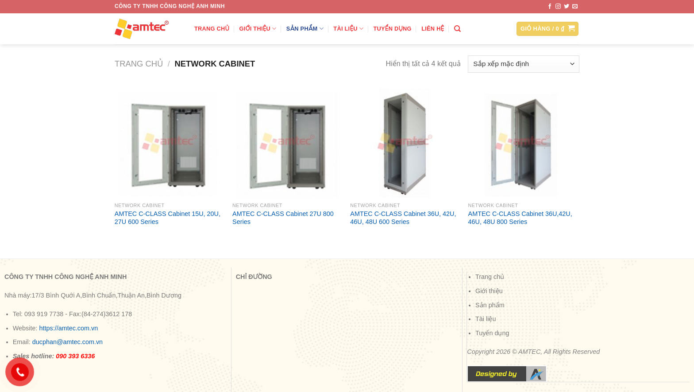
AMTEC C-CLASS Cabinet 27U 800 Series (283, 218)
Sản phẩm (305, 28)
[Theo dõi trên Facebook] (549, 7)
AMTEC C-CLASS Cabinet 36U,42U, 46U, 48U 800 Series (520, 218)
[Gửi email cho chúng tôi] (575, 7)
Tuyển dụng (393, 28)
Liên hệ (432, 28)
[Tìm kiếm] (457, 28)
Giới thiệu (258, 28)
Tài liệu (348, 28)
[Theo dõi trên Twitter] (566, 7)
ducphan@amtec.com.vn (67, 341)
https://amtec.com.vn (68, 328)
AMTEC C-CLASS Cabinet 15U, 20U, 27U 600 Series (167, 218)
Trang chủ (211, 28)
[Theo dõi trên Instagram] (558, 7)
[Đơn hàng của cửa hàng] (523, 64)
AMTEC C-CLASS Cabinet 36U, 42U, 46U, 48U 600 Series (403, 218)
